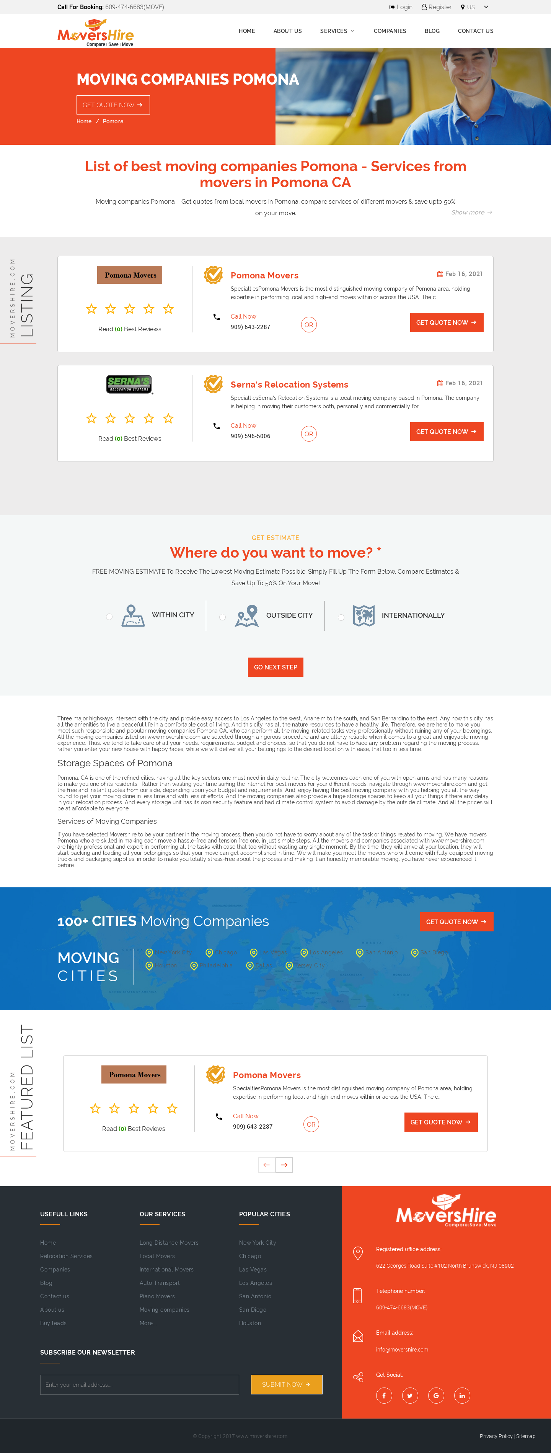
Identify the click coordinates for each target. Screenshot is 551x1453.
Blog (432, 31)
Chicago (221, 952)
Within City (155, 615)
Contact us (54, 1296)
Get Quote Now (113, 105)
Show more (472, 212)
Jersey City (305, 965)
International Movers (167, 1269)
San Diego (429, 952)
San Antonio (377, 952)
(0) (118, 329)
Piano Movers (157, 1296)
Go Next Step (275, 667)
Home (247, 31)
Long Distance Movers (169, 1243)
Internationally (396, 616)
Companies (390, 31)
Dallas (259, 965)
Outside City (271, 616)
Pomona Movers (264, 275)
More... (148, 1323)
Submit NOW (286, 1384)
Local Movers (157, 1256)
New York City (168, 952)
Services (338, 31)
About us (288, 31)
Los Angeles (321, 952)
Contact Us (476, 31)
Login (401, 7)
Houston (161, 965)
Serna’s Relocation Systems (289, 384)
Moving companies (165, 1310)
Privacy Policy (496, 1436)
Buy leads (53, 1323)
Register (437, 7)
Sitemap (526, 1436)
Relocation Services (66, 1256)
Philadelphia (211, 965)
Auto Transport (160, 1283)
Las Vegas (268, 952)
